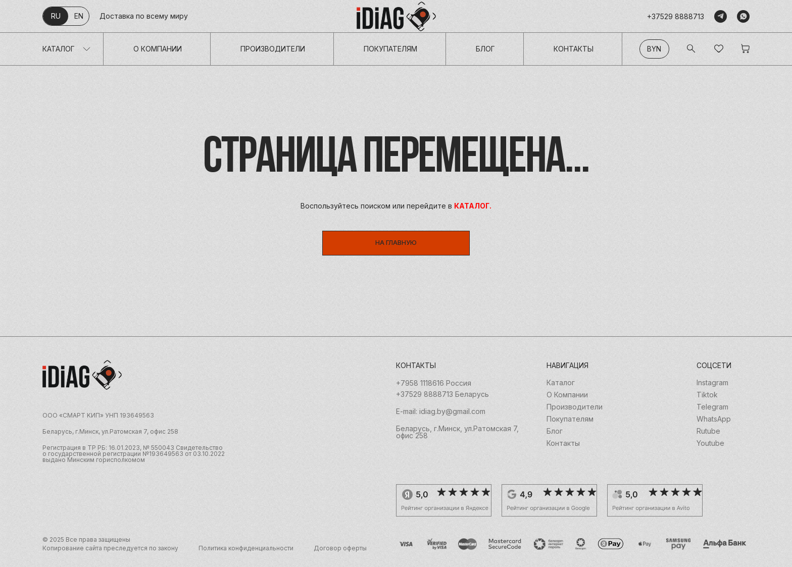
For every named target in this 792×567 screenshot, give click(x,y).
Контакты (573, 48)
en (78, 16)
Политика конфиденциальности (246, 554)
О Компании (157, 48)
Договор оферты (340, 554)
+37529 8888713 (675, 16)
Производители (272, 48)
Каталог (58, 48)
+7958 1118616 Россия (433, 388)
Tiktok (707, 400)
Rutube (708, 436)
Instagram (712, 388)
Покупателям (390, 48)
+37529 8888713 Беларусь (442, 399)
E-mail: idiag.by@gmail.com (440, 417)
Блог (485, 48)
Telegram (712, 412)
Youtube (710, 448)
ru (56, 16)
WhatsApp (714, 424)
